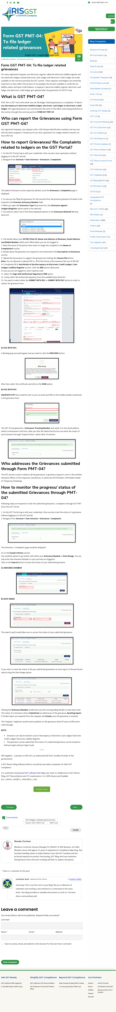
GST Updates (96, 175)
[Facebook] (7, 2)
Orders (93, 226)
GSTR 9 (93, 192)
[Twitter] (14, 2)
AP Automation (97, 55)
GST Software (96, 169)
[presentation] (18, 953)
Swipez (90, 993)
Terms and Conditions (68, 1007)
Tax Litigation (96, 242)
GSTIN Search (96, 186)
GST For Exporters (98, 127)
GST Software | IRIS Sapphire (11, 983)
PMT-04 (54, 823)
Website (59, 932)
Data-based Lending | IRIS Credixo (71, 983)
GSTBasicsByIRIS (97, 181)
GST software (30, 773)
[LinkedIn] (11, 2)
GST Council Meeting (99, 122)
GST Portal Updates (99, 144)
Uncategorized (97, 248)
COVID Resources (98, 83)
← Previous (9, 807)
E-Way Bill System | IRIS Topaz (12, 986)
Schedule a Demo (42, 789)
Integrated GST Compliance (97, 198)
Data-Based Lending (99, 89)
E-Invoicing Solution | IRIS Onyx (70, 986)
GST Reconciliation (98, 150)
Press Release (96, 231)
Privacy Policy (54, 1007)
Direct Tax (94, 94)
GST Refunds (96, 155)
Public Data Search (98, 237)
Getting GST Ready (99, 111)
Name (4, 932)
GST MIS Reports (97, 138)
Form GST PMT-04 (35, 823)
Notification (95, 220)
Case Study (95, 66)
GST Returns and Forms (101, 161)
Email (32, 932)
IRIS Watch (95, 215)
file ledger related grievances (40, 820)
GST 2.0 (93, 116)
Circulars (94, 72)
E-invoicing (95, 100)
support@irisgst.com (98, 2)
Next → (76, 807)
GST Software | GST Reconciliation (42, 983)
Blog (92, 61)
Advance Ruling (97, 50)
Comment (5, 919)
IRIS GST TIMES (97, 209)
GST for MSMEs (97, 133)
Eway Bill (94, 105)
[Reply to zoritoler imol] (73, 879)
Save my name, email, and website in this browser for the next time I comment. (38, 943)
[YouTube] (18, 2)
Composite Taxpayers (99, 77)
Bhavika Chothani (9, 59)
